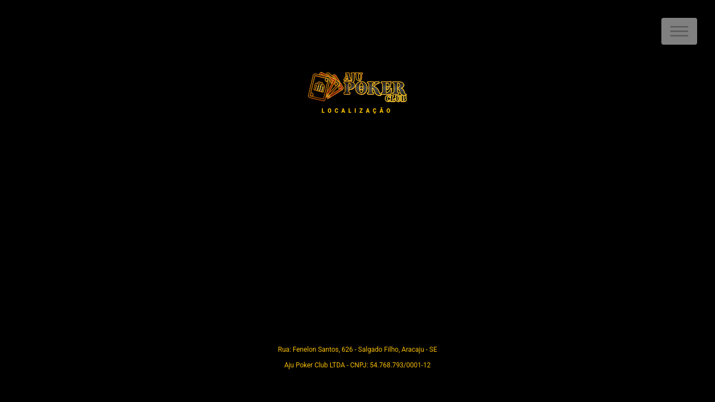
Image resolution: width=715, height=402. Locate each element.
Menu (679, 31)
